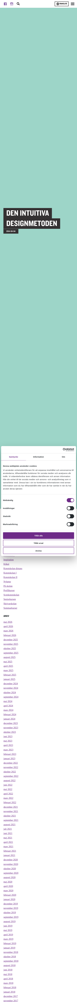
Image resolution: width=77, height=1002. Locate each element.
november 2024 (10, 688)
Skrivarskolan (10, 603)
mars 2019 (8, 939)
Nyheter (7, 581)
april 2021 (8, 842)
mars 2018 (8, 983)
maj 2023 (7, 741)
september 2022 (10, 776)
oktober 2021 (9, 816)
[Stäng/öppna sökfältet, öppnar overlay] (18, 4)
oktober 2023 (9, 732)
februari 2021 (9, 851)
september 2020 (10, 873)
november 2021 (10, 811)
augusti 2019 (9, 921)
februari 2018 (9, 988)
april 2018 (8, 979)
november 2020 (10, 864)
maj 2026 (7, 622)
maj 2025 (7, 662)
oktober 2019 (9, 913)
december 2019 (10, 904)
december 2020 (10, 860)
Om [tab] (63, 457)
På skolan (8, 586)
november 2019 (10, 908)
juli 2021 (7, 829)
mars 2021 (8, 847)
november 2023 (10, 728)
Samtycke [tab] (13, 457)
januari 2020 (9, 900)
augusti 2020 (9, 877)
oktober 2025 (9, 648)
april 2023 (8, 745)
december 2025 (10, 639)
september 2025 (10, 653)
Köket (6, 564)
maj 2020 (7, 882)
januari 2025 (9, 679)
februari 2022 (9, 802)
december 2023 (10, 723)
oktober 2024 (9, 692)
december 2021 (10, 807)
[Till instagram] (12, 4)
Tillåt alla (38, 535)
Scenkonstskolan (11, 595)
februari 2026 (9, 635)
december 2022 (10, 763)
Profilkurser (9, 590)
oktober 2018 (9, 957)
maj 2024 (7, 701)
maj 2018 (7, 974)
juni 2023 (7, 736)
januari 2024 (9, 719)
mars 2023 (8, 750)
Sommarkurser (10, 608)
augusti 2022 (9, 781)
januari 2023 (9, 758)
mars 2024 (8, 710)
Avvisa (38, 551)
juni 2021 (7, 833)
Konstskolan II (10, 577)
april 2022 (8, 794)
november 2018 (10, 952)
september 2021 (10, 820)
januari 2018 (9, 992)
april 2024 (8, 706)
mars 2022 (8, 798)
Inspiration (8, 559)
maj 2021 (7, 838)
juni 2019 (7, 926)
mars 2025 (8, 670)
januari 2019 (9, 948)
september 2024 (10, 697)
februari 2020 (9, 895)
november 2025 (10, 644)
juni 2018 (7, 970)
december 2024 (10, 683)
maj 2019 (7, 930)
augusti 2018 (9, 966)
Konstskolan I (10, 573)
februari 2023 (9, 754)
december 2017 (10, 996)
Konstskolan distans (12, 568)
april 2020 (8, 886)
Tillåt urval (38, 543)
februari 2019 (9, 944)
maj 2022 (7, 789)
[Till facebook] (5, 4)
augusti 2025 (9, 657)
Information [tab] (38, 457)
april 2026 (8, 626)
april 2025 (8, 666)
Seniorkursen (9, 599)
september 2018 (10, 961)
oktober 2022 (9, 772)
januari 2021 (9, 855)
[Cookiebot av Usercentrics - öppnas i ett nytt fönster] (62, 449)
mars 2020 (8, 891)
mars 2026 (8, 631)
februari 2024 (9, 714)
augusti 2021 (9, 825)
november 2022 (10, 767)
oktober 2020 (9, 869)
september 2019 (10, 917)
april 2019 (8, 935)
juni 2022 (7, 785)
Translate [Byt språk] (61, 3)
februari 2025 (9, 675)
